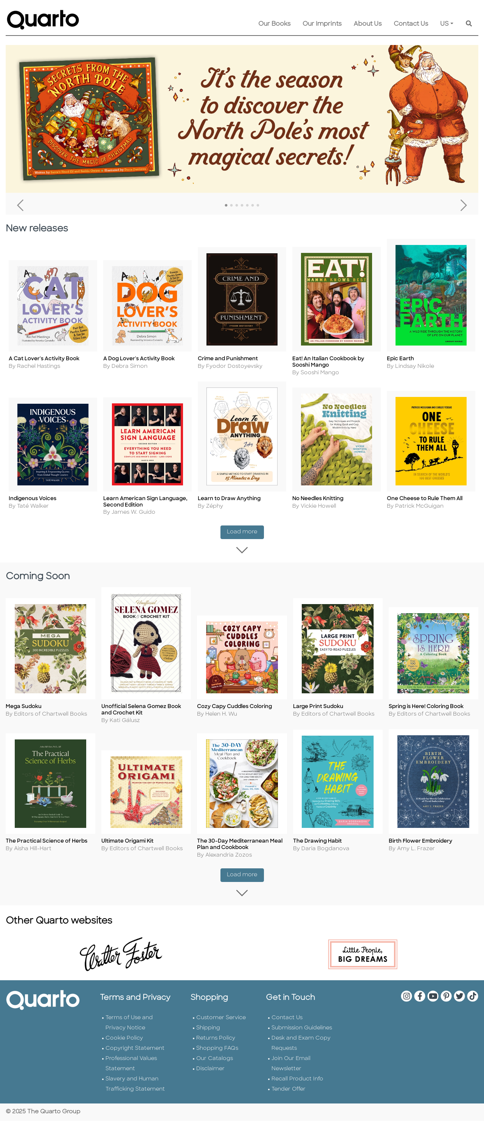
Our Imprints (321, 24)
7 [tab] (258, 205)
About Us (368, 24)
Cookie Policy (124, 1039)
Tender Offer (288, 1090)
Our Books (274, 24)
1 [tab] (226, 205)
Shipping (208, 1029)
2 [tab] (231, 205)
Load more (245, 528)
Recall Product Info (297, 1080)
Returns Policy (215, 1039)
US (444, 24)
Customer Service (221, 1019)
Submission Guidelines (301, 1029)
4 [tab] (242, 205)
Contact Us (411, 24)
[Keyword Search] (468, 24)
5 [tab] (247, 205)
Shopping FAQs (217, 1049)
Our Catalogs (214, 1060)
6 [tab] (252, 205)
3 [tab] (236, 205)
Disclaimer (210, 1070)
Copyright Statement (134, 1049)
